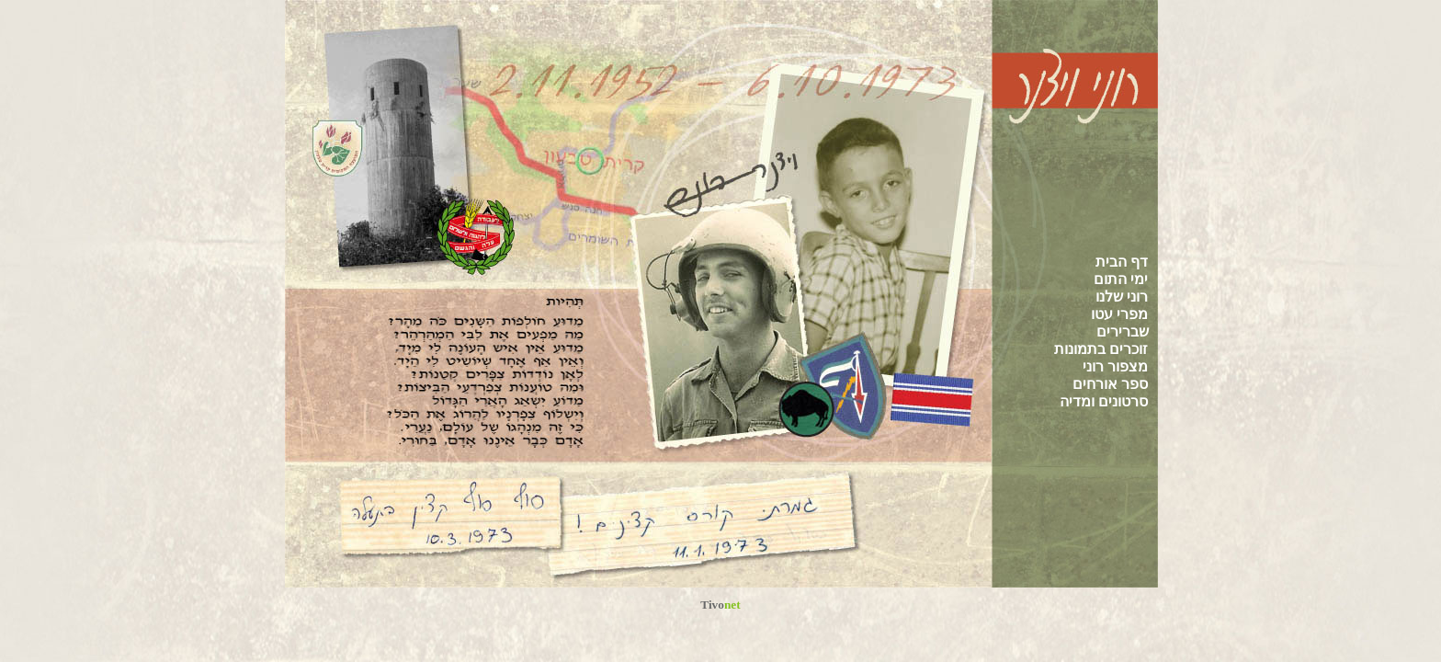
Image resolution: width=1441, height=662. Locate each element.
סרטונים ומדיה (1104, 401)
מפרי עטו (1119, 314)
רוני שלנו (1121, 296)
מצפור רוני (1115, 366)
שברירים (1122, 331)
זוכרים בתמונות (1101, 349)
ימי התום (1121, 279)
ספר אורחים (1110, 384)
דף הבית (1121, 261)
